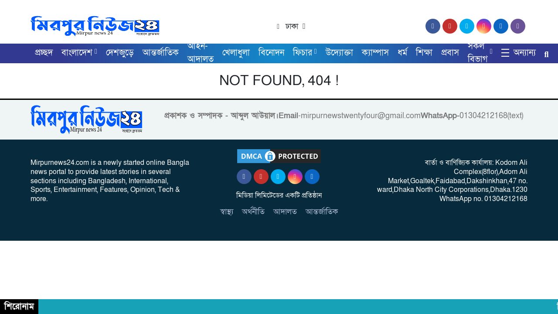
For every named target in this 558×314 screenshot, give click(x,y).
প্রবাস (450, 52)
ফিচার (302, 52)
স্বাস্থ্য (226, 212)
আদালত (285, 212)
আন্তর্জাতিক (161, 52)
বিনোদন (271, 52)
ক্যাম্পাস (375, 52)
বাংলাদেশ (76, 52)
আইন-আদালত (200, 53)
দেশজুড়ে (120, 52)
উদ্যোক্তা (339, 52)
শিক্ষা (424, 52)
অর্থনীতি (253, 212)
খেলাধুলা (236, 52)
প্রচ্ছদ (44, 52)
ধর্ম (402, 52)
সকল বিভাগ (478, 53)
